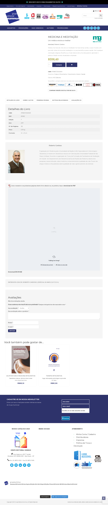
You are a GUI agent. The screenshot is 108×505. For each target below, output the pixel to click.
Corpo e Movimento (60, 74)
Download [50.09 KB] (15, 272)
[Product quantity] (49, 65)
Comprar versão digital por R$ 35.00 (62, 90)
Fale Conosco (47, 6)
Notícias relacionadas (60, 100)
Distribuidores (30, 6)
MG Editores (57, 77)
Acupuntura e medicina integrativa (20, 376)
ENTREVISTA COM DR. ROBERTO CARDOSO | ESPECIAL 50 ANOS (29, 282)
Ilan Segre (54, 380)
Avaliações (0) (76, 100)
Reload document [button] (47, 265)
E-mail (10, 327)
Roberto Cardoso (59, 44)
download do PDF (69, 186)
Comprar (59, 65)
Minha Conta (82, 6)
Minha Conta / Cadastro (86, 434)
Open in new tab (61, 265)
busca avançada (99, 18)
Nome (10, 322)
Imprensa (39, 6)
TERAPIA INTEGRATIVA (54, 376)
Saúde (83, 74)
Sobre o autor (28, 100)
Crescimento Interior (74, 74)
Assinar (65, 418)
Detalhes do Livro (13, 100)
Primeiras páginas (43, 100)
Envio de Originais (20, 6)
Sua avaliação (13, 308)
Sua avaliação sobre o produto (18, 311)
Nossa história (10, 6)
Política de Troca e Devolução (83, 444)
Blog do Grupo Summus (59, 6)
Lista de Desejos (71, 6)
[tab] (13, 100)
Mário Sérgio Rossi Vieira (21, 380)
